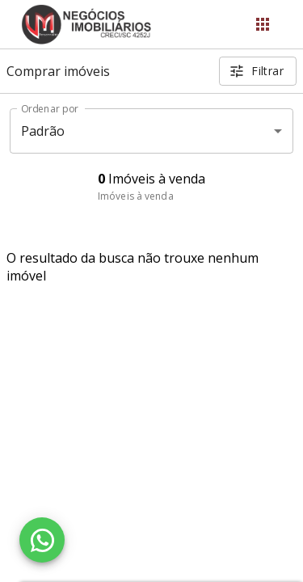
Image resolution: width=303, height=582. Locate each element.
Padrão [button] (43, 131)
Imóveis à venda (136, 196)
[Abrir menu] (262, 24)
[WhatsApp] (42, 540)
